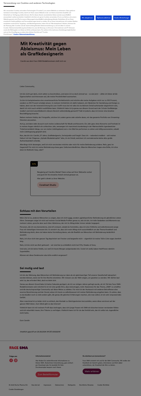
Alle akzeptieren (87, 16)
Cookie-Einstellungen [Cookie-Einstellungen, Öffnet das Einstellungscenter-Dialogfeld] (121, 16)
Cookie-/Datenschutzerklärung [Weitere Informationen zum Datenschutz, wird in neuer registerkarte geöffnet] (23, 33)
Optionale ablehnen (103, 16)
